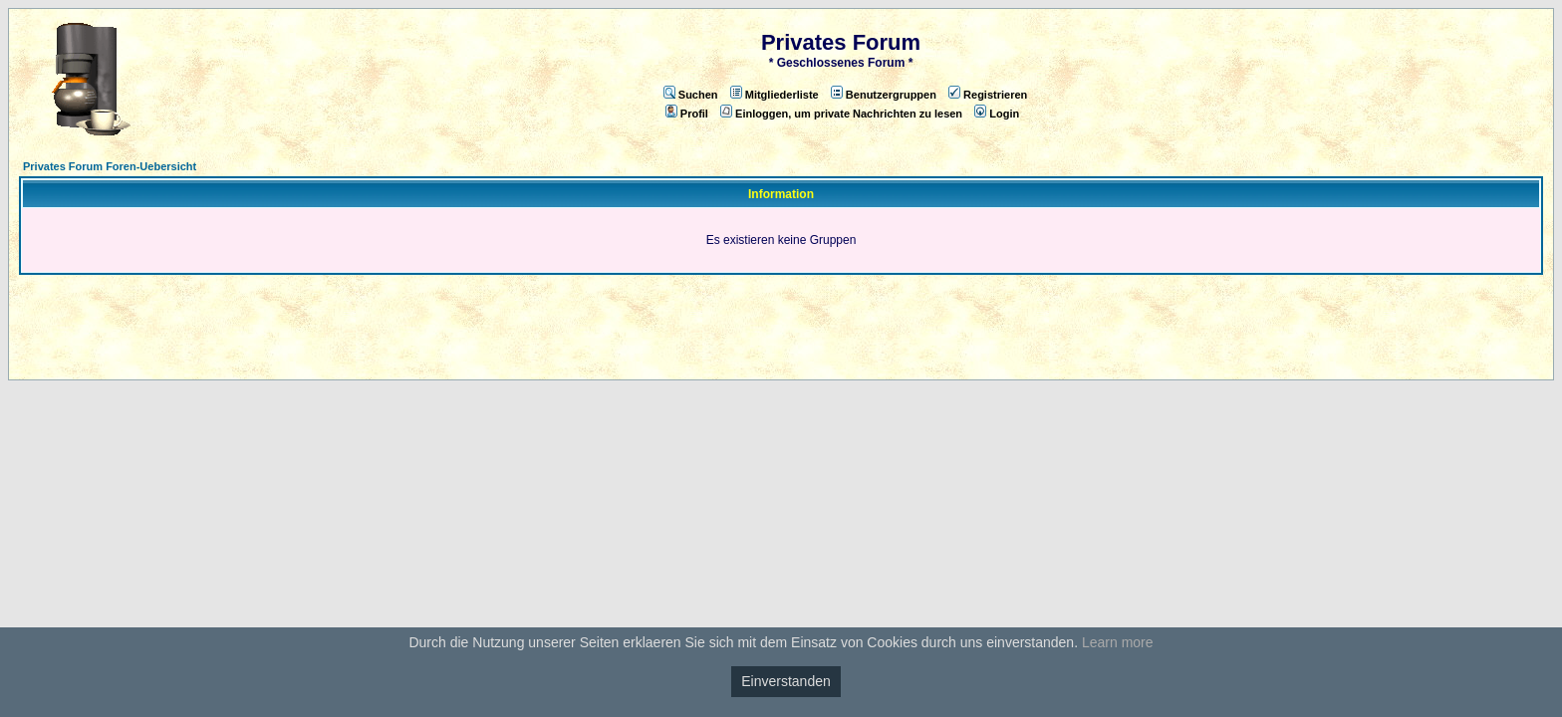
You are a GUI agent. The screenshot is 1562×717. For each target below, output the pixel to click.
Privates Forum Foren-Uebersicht (109, 166)
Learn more (1118, 642)
